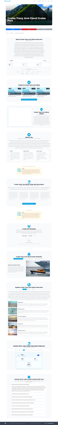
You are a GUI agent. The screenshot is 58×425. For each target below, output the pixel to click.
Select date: (24, 235)
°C (40, 355)
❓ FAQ (36, 73)
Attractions (24, 289)
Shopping (33, 289)
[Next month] (42, 350)
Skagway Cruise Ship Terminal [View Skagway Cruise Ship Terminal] (39, 258)
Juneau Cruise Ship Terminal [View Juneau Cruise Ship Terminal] (28, 258)
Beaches (29, 289)
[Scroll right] (50, 155)
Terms (37, 423)
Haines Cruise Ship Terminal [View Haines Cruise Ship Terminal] (18, 258)
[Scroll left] (8, 155)
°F (38, 355)
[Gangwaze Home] (8, 1)
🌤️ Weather (31, 73)
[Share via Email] (44, 29)
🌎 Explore (27, 73)
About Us (31, 423)
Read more (11, 159)
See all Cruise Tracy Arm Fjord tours (29, 203)
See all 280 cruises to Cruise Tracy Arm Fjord (29, 99)
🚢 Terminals (22, 73)
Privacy (40, 423)
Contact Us (34, 423)
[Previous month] (16, 350)
